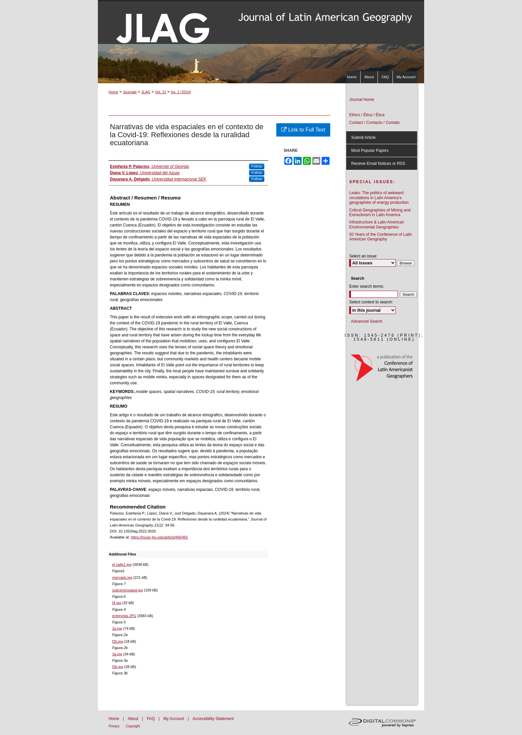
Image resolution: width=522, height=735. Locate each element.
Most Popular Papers (370, 150)
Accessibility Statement (213, 718)
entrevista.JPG (124, 616)
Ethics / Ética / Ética (367, 115)
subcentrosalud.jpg (127, 590)
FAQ (151, 718)
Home (113, 92)
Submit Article (363, 137)
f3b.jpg (117, 667)
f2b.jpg (117, 641)
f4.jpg (116, 603)
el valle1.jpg (121, 564)
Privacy (115, 726)
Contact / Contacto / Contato (374, 122)
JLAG (145, 92)
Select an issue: (363, 256)
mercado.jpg (122, 577)
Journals (130, 92)
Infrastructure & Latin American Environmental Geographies (376, 224)
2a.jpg (117, 628)
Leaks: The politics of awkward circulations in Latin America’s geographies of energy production (379, 197)
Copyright (133, 726)
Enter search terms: (366, 286)
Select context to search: (371, 302)
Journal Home (361, 99)
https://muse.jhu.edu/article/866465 (159, 537)
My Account (174, 718)
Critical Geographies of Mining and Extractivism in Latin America (379, 212)
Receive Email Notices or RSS (378, 163)
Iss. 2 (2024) (181, 92)
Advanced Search (367, 321)
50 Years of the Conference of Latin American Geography (380, 236)
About (133, 718)
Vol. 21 (160, 92)
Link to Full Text (303, 130)
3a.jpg (117, 654)
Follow (256, 166)
